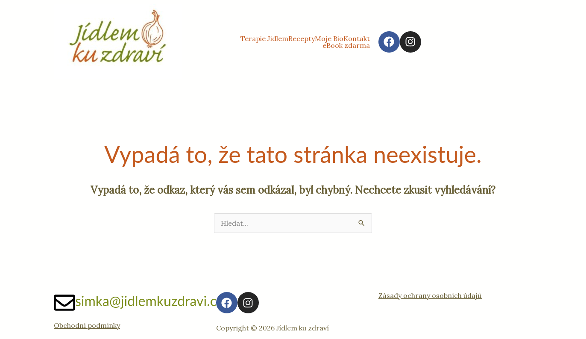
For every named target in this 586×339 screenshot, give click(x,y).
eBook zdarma (346, 45)
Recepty (301, 38)
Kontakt (356, 38)
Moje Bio (329, 38)
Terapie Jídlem (264, 38)
